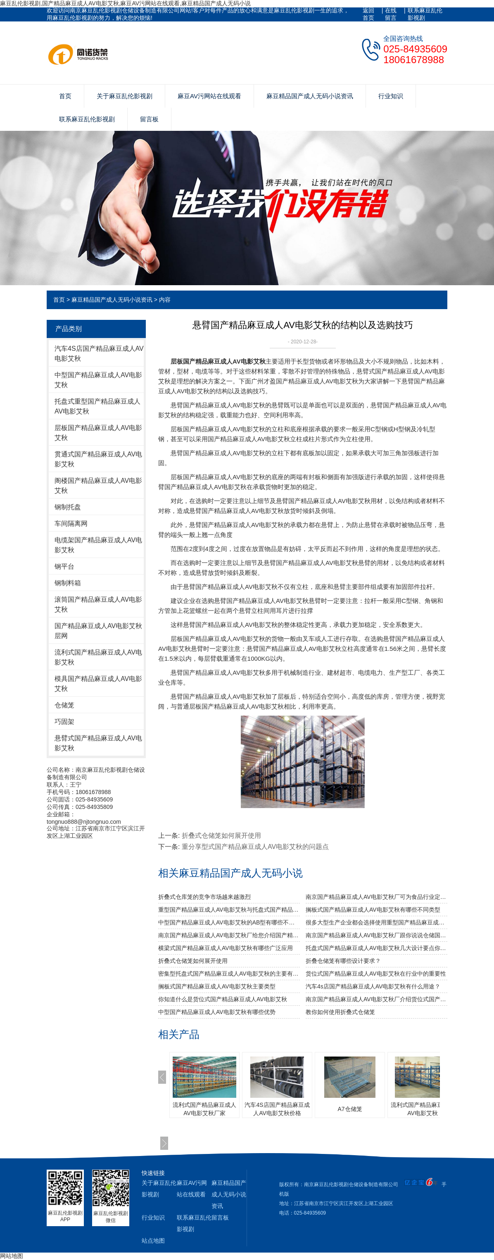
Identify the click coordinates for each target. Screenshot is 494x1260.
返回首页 (368, 14)
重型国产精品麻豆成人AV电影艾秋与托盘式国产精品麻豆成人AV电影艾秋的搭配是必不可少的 (229, 909)
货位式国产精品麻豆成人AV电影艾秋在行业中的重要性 (376, 973)
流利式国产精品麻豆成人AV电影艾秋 (98, 657)
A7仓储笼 (349, 1109)
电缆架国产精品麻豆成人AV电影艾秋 (98, 545)
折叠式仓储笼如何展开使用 (221, 835)
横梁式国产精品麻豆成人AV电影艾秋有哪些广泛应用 (225, 948)
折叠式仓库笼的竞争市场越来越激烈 (204, 897)
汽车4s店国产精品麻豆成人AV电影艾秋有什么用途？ (373, 986)
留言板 (149, 119)
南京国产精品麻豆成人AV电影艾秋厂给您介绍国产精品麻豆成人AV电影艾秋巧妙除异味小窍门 (229, 935)
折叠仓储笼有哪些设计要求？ (343, 960)
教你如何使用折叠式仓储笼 (340, 1012)
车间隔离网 (71, 523)
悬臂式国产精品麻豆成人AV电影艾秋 (98, 743)
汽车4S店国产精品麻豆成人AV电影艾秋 (99, 353)
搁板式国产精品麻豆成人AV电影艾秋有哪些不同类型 (373, 909)
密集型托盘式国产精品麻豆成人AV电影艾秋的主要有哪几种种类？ (229, 973)
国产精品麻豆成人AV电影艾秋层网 (98, 630)
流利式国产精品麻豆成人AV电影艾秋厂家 (204, 1109)
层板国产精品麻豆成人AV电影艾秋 (98, 432)
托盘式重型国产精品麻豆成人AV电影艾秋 (97, 406)
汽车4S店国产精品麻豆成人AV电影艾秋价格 (277, 1109)
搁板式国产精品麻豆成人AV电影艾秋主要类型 (217, 986)
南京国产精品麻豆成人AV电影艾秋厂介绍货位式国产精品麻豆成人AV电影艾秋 (376, 999)
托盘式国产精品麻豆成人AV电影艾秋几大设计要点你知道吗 (376, 948)
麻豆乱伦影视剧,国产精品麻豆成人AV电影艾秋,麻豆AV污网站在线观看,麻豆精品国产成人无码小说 (125, 3)
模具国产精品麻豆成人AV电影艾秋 (98, 683)
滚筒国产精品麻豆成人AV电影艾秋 (98, 604)
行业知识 (390, 95)
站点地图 (153, 1240)
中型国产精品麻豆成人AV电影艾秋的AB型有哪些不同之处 (229, 922)
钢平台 (64, 566)
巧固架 (64, 721)
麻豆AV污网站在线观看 (209, 95)
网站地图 (11, 1256)
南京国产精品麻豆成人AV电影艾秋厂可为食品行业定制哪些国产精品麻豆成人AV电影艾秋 (376, 897)
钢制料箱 (68, 582)
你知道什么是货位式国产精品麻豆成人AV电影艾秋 (222, 999)
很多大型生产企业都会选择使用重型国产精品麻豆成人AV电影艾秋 (376, 922)
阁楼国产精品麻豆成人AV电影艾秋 (98, 485)
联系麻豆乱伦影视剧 (425, 14)
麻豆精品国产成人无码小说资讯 (309, 95)
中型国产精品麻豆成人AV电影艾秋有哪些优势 (217, 1012)
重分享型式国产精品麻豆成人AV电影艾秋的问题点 (255, 846)
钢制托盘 (68, 507)
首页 (65, 95)
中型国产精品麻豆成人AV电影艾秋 (98, 379)
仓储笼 (64, 705)
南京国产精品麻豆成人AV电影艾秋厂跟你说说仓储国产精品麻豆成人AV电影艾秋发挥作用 (376, 935)
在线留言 (391, 14)
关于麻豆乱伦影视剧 (124, 95)
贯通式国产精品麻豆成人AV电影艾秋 (98, 459)
